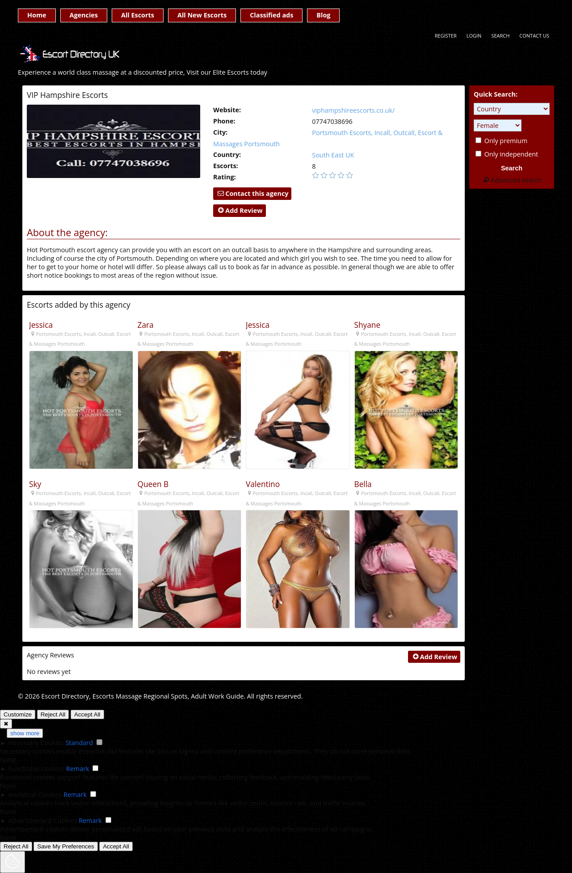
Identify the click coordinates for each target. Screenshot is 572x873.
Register (446, 35)
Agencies (84, 15)
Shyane (367, 325)
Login (474, 35)
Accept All (87, 714)
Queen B (153, 484)
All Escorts (137, 15)
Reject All (53, 714)
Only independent (506, 154)
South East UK (333, 155)
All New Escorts (202, 15)
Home (36, 15)
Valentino (263, 484)
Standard (79, 742)
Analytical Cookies (35, 794)
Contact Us (534, 35)
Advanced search (512, 180)
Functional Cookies (36, 768)
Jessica (41, 325)
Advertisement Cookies (42, 820)
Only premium (501, 140)
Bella (363, 484)
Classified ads (271, 15)
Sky (35, 484)
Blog (323, 15)
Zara (146, 325)
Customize (18, 714)
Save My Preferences (65, 846)
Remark (77, 768)
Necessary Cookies (36, 742)
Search (500, 35)
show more (24, 733)
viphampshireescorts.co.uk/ (353, 110)
